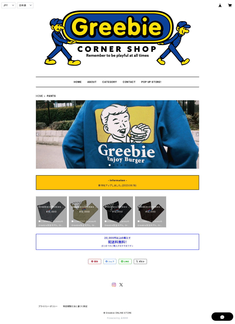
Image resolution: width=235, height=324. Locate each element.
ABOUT (91, 82)
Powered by (117, 318)
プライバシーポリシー (48, 306)
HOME (77, 82)
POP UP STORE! (151, 82)
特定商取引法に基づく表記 (75, 306)
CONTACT (129, 82)
